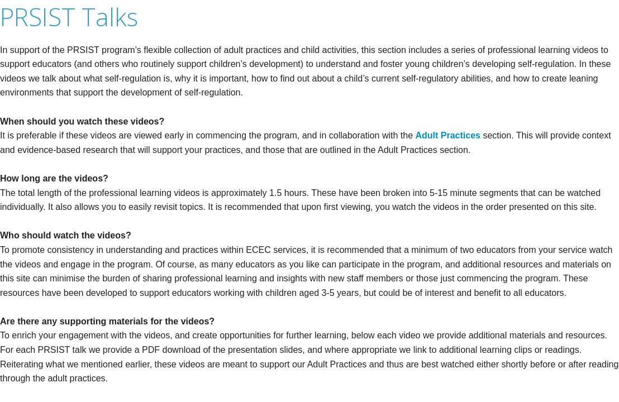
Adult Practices (448, 135)
